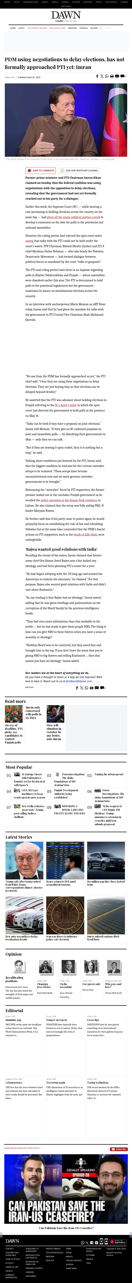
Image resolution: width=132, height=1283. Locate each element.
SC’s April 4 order (66, 405)
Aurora (65, 2)
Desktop (50, 1261)
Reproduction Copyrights (33, 1256)
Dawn (68, 1249)
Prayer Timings (53, 1249)
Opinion (83, 28)
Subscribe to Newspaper (32, 1250)
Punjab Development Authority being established (66, 794)
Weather (50, 1257)
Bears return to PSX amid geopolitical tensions (61, 883)
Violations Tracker (37, 28)
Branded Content (34, 1268)
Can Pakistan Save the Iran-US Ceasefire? (66, 1228)
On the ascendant (66, 985)
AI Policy (10, 1263)
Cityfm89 (90, 1255)
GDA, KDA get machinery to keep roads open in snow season (29, 794)
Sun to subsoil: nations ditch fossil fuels (103, 938)
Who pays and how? (113, 985)
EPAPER (7, 2)
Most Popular (19, 767)
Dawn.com (10, 77)
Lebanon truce (14, 1082)
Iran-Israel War (57, 28)
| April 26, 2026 (66, 21)
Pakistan (72, 28)
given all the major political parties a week (73, 217)
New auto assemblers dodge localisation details (22, 938)
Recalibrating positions (14, 979)
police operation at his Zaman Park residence (69, 500)
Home (13, 28)
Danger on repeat (56, 1020)
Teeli (88, 1263)
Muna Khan (88, 989)
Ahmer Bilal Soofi (113, 993)
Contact (10, 1249)
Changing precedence (44, 985)
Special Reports (74, 1261)
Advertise (87, 2)
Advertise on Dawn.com (32, 1263)
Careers (124, 2)
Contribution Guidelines (12, 1254)
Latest (21, 28)
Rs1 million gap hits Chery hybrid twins (106, 883)
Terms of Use (12, 1267)
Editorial (14, 1010)
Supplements (111, 2)
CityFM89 (76, 2)
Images (45, 2)
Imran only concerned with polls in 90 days (34, 712)
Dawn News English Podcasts (22, 1148)
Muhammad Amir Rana (17, 987)
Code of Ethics (13, 1259)
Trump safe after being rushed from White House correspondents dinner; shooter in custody (24, 886)
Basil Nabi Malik (44, 993)
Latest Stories (19, 837)
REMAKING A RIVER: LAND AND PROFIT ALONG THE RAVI (69, 810)
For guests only (91, 984)
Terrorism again (55, 1082)
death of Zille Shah (85, 534)
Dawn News (71, 1268)
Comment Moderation (11, 1276)
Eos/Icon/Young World (93, 1250)
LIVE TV (17, 2)
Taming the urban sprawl (109, 774)
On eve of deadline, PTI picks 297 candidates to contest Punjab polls (14, 733)
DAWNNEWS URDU (30, 2)
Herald (55, 2)
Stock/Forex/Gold (55, 1253)
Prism (69, 1253)
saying (29, 241)
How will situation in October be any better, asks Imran (54, 732)
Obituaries (66, 6)
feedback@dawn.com (79, 681)
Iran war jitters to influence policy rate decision (62, 938)
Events (99, 2)
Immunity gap (13, 1020)
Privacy (9, 1271)
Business (94, 28)
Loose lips (93, 1020)
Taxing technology (98, 1082)
